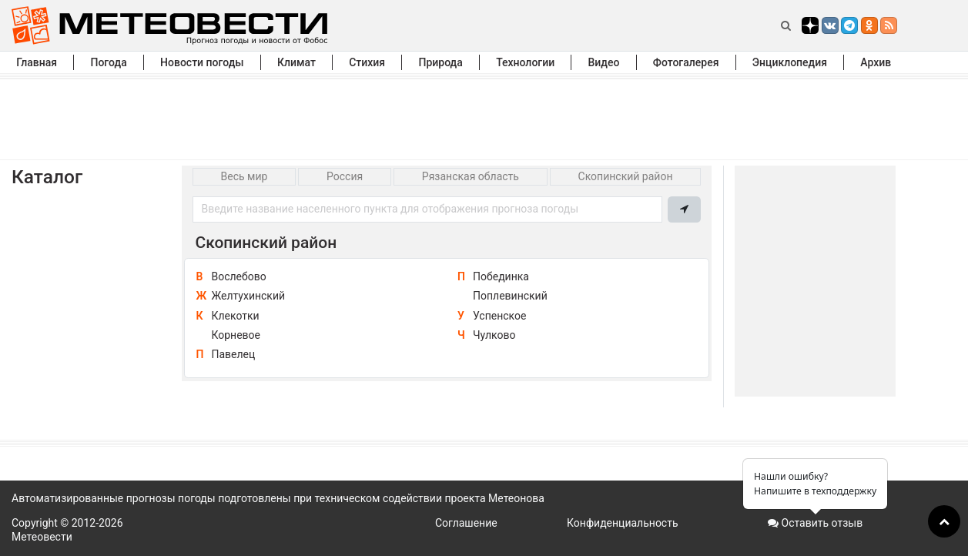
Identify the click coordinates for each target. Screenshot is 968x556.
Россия (345, 176)
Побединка (501, 276)
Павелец (233, 354)
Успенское (499, 316)
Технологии (525, 62)
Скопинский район (625, 176)
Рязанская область (470, 176)
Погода (108, 62)
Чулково (494, 335)
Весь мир (244, 176)
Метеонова (516, 498)
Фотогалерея (686, 62)
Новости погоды (202, 62)
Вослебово (238, 276)
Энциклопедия (789, 62)
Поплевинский (510, 296)
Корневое (235, 335)
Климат (296, 62)
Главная (36, 62)
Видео (604, 62)
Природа (440, 62)
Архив (875, 62)
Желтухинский (248, 296)
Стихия (367, 62)
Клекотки (235, 316)
